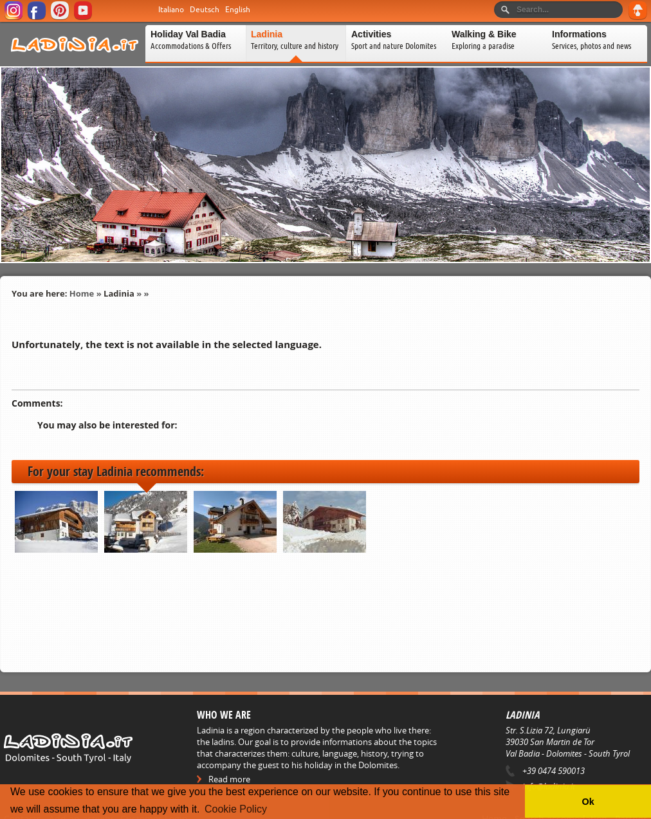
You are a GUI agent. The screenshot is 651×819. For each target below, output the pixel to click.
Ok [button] (588, 801)
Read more (229, 779)
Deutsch (204, 10)
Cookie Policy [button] (236, 809)
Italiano (171, 10)
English (237, 10)
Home (81, 293)
